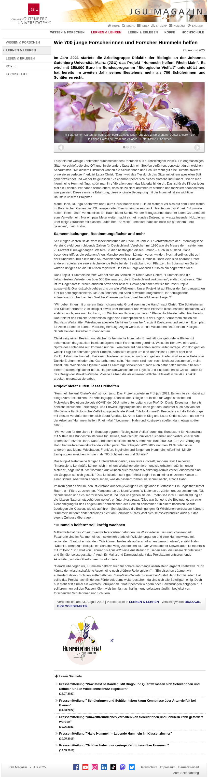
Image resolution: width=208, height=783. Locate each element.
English (197, 26)
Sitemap (161, 26)
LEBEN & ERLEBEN (143, 32)
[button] (61, 147)
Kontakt (179, 26)
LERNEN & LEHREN (106, 32)
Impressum (167, 767)
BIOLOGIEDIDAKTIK (72, 606)
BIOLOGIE (192, 602)
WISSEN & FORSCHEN (67, 32)
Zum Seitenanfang (186, 773)
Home (116, 26)
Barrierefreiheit (188, 767)
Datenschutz (148, 767)
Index (145, 26)
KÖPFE (170, 32)
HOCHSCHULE (193, 32)
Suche (130, 26)
